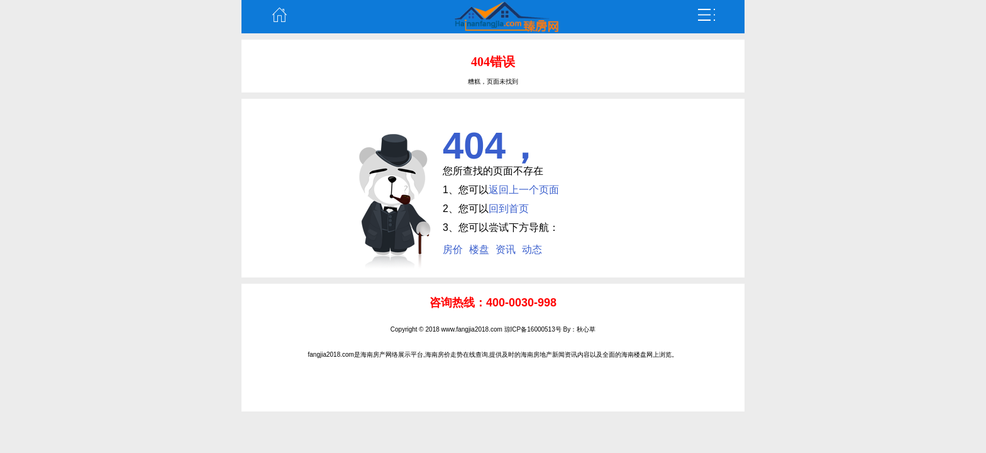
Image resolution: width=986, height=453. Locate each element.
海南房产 (372, 354)
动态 (532, 249)
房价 (453, 249)
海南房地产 (536, 354)
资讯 (506, 249)
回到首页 (509, 208)
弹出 (707, 15)
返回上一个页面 (524, 189)
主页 (279, 15)
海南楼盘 (633, 354)
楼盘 (479, 249)
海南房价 (437, 354)
